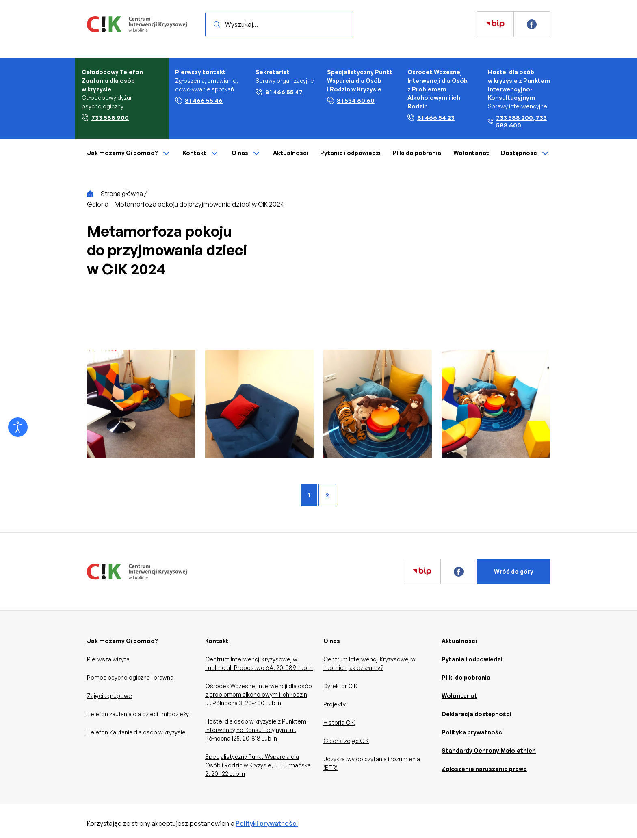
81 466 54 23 (431, 117)
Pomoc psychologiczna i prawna (130, 677)
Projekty (334, 704)
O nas (246, 153)
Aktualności (290, 152)
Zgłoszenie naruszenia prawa (484, 768)
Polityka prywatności (473, 732)
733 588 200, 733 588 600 (517, 121)
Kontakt (201, 153)
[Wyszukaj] (217, 24)
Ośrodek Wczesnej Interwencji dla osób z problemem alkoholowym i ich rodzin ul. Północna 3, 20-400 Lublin (258, 694)
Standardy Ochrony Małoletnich (489, 750)
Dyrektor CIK (340, 685)
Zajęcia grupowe (109, 695)
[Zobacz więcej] (495, 24)
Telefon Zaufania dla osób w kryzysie (136, 732)
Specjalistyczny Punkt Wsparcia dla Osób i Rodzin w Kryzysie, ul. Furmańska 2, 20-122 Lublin (258, 765)
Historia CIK (339, 722)
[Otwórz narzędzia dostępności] (18, 427)
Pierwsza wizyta (108, 659)
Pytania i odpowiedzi (350, 152)
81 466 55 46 (199, 100)
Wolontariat (471, 152)
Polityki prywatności (267, 823)
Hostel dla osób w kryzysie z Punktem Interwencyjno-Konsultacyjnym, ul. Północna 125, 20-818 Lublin (255, 730)
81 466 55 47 (279, 92)
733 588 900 (105, 117)
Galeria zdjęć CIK (346, 740)
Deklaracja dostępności (476, 714)
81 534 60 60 (351, 100)
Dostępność (525, 153)
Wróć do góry (513, 571)
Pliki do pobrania (416, 152)
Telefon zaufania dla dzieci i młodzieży (138, 714)
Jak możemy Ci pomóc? (129, 153)
